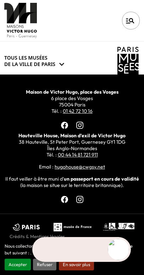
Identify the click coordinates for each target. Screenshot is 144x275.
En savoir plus (76, 264)
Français (94, 20)
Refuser (44, 264)
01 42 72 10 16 (78, 111)
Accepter (18, 264)
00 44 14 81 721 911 (78, 155)
